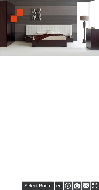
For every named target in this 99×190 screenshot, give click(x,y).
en (59, 185)
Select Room (37, 185)
